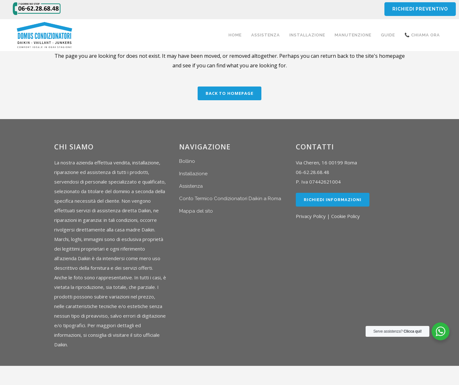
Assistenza (191, 186)
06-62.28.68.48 (312, 172)
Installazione (193, 174)
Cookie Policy (345, 216)
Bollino (187, 161)
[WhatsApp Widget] (440, 331)
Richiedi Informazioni (332, 199)
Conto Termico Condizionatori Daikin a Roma (230, 198)
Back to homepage (229, 93)
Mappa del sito (196, 211)
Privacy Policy (311, 216)
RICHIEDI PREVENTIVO (420, 8)
